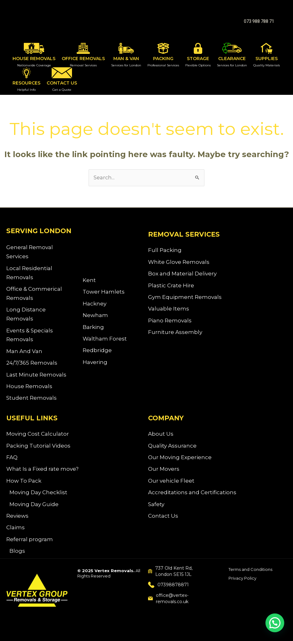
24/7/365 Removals (31, 366)
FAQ (12, 463)
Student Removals (31, 402)
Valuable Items (168, 311)
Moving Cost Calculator (37, 439)
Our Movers (163, 475)
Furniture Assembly (175, 336)
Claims (15, 536)
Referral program (29, 549)
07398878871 (168, 595)
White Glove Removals (178, 263)
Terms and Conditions (250, 579)
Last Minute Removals (36, 378)
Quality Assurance (172, 451)
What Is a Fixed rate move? (42, 475)
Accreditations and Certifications (192, 500)
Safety (156, 512)
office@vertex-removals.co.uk (168, 608)
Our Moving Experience (180, 463)
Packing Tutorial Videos (38, 451)
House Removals (29, 390)
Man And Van (24, 354)
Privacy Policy (242, 588)
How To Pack (23, 488)
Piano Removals (170, 323)
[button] (259, 21)
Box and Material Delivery (182, 275)
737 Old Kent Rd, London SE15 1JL (170, 581)
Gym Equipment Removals (185, 299)
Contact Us (163, 524)
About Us (160, 439)
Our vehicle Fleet (171, 488)
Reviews (17, 524)
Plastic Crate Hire (171, 287)
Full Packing (165, 251)
